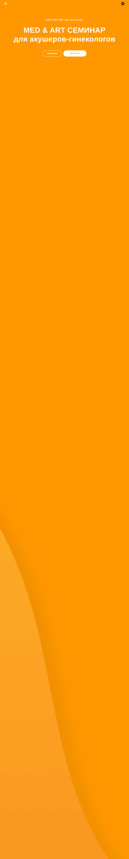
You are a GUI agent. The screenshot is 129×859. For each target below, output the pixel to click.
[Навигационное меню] (5, 4)
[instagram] (122, 4)
